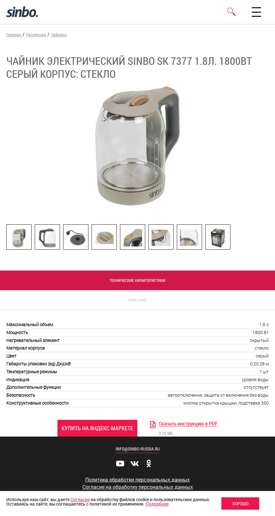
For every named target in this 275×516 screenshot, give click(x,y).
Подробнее (157, 504)
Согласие (80, 499)
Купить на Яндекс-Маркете (97, 428)
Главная (13, 35)
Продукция (36, 35)
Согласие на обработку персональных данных (137, 486)
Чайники (59, 35)
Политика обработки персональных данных (137, 479)
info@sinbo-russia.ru (138, 449)
